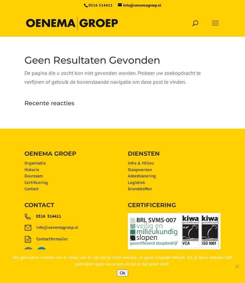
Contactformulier (52, 239)
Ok (122, 272)
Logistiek (136, 182)
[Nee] (236, 266)
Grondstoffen (140, 189)
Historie (31, 170)
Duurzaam (33, 176)
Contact (31, 189)
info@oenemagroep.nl (57, 227)
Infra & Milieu (141, 163)
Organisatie (35, 163)
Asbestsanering (142, 176)
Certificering (36, 182)
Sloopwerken (140, 170)
